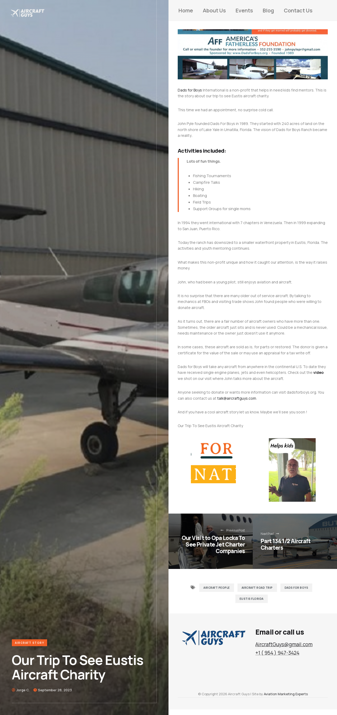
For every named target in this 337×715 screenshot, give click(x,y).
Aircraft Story (29, 643)
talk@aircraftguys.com (236, 398)
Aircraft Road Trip (257, 588)
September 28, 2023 (55, 690)
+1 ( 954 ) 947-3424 (277, 652)
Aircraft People (217, 588)
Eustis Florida (252, 599)
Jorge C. (22, 690)
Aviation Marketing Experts (286, 694)
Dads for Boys (190, 90)
